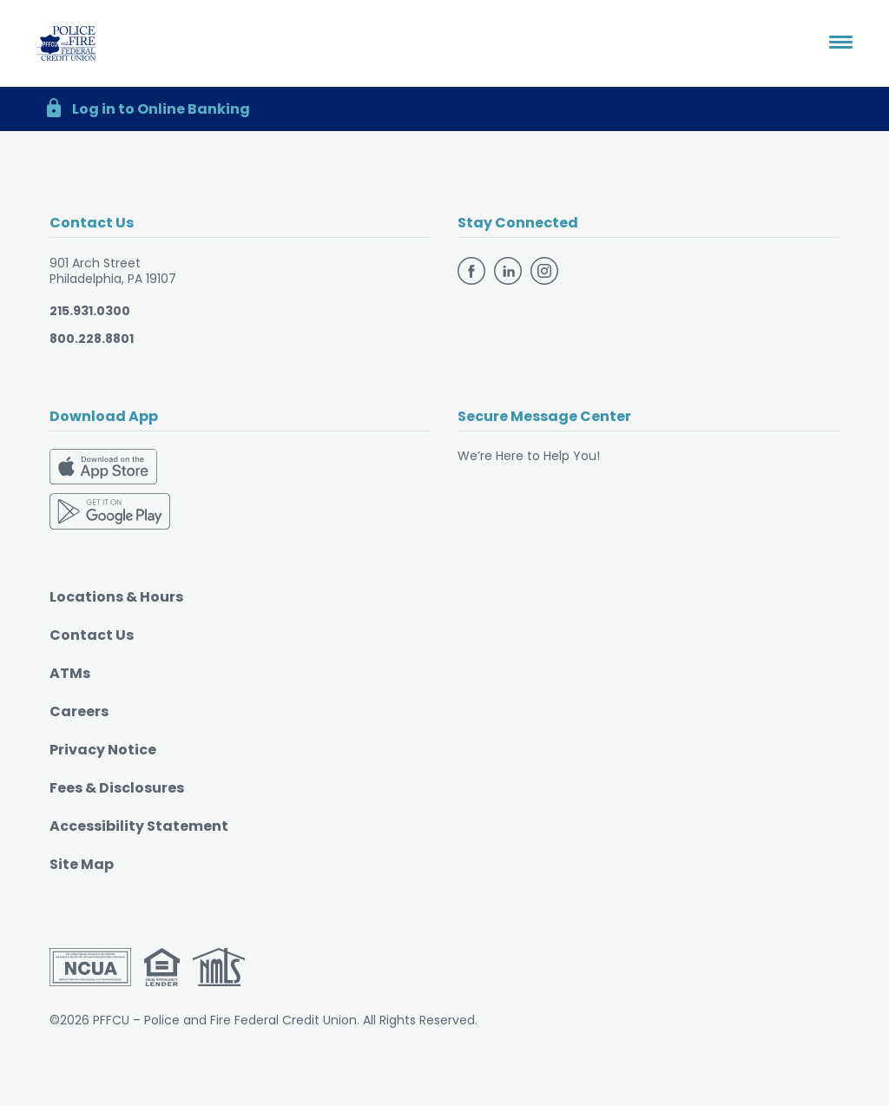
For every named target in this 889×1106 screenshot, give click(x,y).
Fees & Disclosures (116, 788)
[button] (444, 109)
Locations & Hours (116, 597)
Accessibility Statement (138, 826)
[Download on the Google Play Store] (109, 509)
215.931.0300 (89, 310)
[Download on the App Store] (103, 470)
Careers (79, 711)
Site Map (81, 864)
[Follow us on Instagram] (544, 269)
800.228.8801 (91, 338)
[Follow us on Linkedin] (510, 269)
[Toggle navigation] (841, 43)
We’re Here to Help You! (529, 455)
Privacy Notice (102, 750)
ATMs (69, 673)
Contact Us (91, 635)
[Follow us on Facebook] (474, 269)
